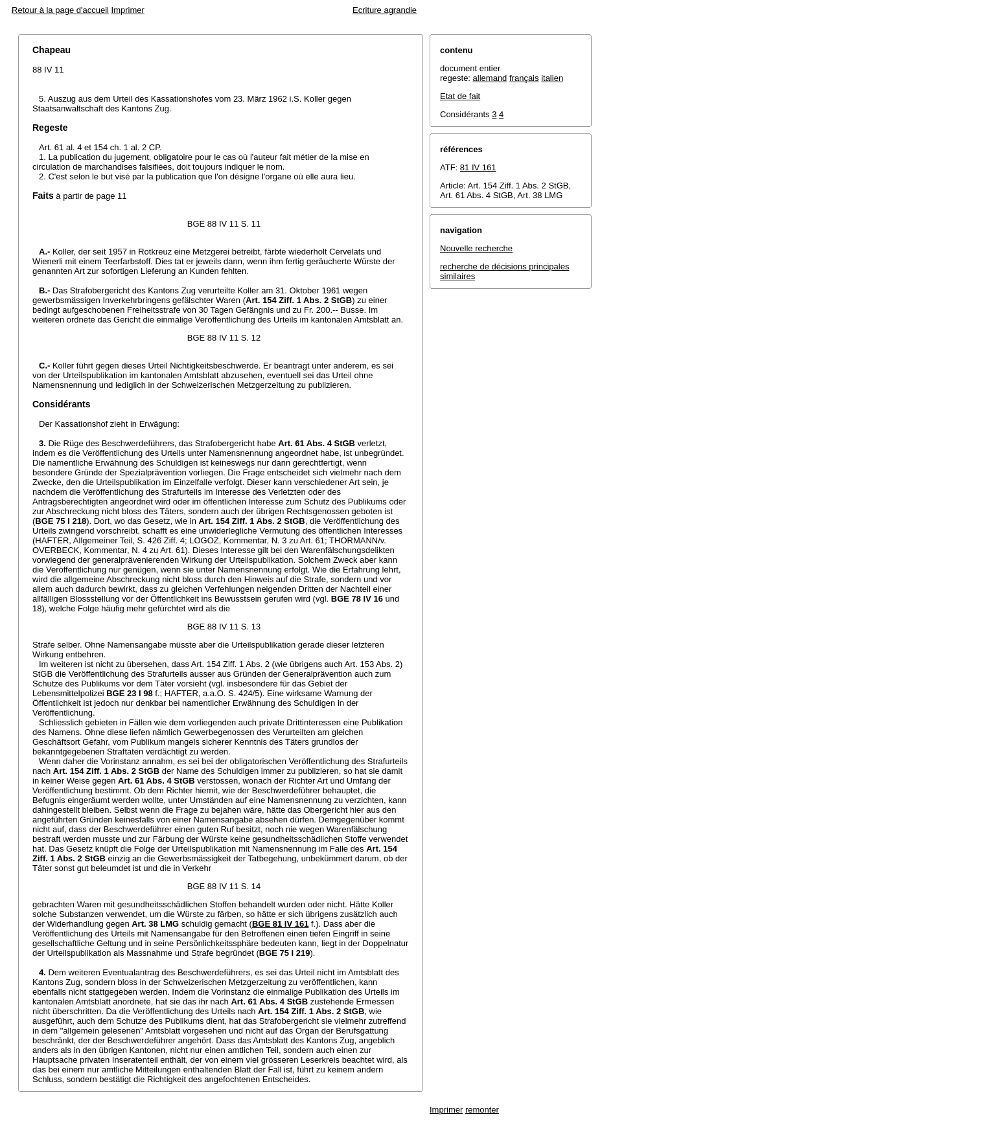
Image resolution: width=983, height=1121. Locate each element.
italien (552, 78)
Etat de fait (460, 96)
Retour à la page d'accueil (60, 10)
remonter (482, 1110)
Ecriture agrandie (385, 10)
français (524, 78)
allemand (490, 78)
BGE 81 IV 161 (280, 924)
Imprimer (128, 10)
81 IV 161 (478, 167)
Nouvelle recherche (476, 248)
